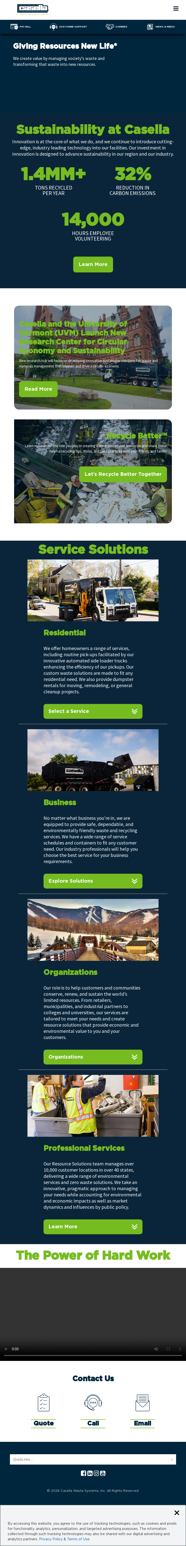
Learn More (93, 264)
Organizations (65, 1057)
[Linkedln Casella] (90, 1474)
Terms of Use (78, 1539)
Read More (38, 389)
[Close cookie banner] (177, 1513)
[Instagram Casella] (96, 1474)
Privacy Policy (51, 1539)
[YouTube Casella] (102, 1474)
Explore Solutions (70, 881)
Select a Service (68, 711)
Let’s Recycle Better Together (123, 474)
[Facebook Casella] (83, 1474)
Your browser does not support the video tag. (93, 1314)
